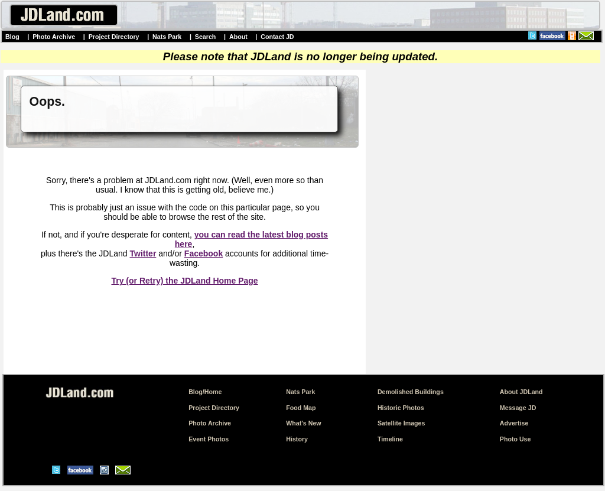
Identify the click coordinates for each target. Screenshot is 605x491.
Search (205, 36)
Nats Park (166, 36)
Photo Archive (53, 36)
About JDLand (521, 391)
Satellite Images (401, 423)
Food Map (300, 407)
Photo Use (515, 439)
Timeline (390, 439)
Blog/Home (205, 391)
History (297, 439)
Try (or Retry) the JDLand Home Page (184, 280)
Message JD (518, 407)
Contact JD (277, 36)
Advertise (514, 423)
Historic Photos (401, 407)
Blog (12, 36)
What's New (303, 423)
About (238, 36)
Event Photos (208, 439)
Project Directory (114, 36)
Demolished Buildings (411, 391)
